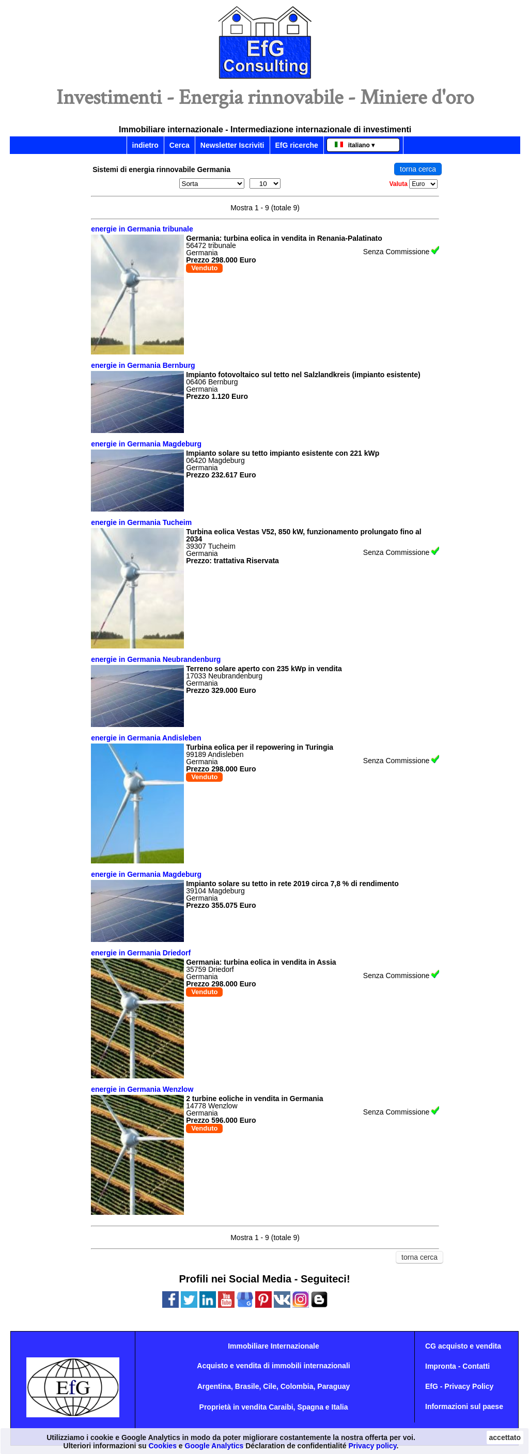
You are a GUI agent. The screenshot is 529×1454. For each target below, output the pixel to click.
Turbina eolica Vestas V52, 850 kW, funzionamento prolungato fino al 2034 (304, 535)
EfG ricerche (296, 145)
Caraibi (281, 1407)
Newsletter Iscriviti (232, 145)
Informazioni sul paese (464, 1406)
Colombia (297, 1386)
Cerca (179, 145)
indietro (145, 145)
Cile (269, 1386)
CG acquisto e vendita (463, 1346)
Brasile (247, 1386)
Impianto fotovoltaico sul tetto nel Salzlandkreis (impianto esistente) (303, 374)
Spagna (310, 1407)
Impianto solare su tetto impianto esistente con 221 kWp (282, 453)
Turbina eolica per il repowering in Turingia (259, 747)
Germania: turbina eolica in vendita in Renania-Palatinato (284, 238)
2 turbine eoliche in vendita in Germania (254, 1098)
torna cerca (418, 169)
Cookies (162, 1446)
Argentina (214, 1386)
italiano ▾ (355, 145)
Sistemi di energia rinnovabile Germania (161, 169)
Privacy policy (372, 1446)
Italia (340, 1407)
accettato (505, 1437)
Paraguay (333, 1386)
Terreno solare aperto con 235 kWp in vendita (264, 668)
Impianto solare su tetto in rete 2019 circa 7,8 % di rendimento (292, 883)
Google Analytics (214, 1446)
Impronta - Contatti (457, 1366)
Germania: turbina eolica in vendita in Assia (261, 962)
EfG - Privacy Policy (459, 1386)
